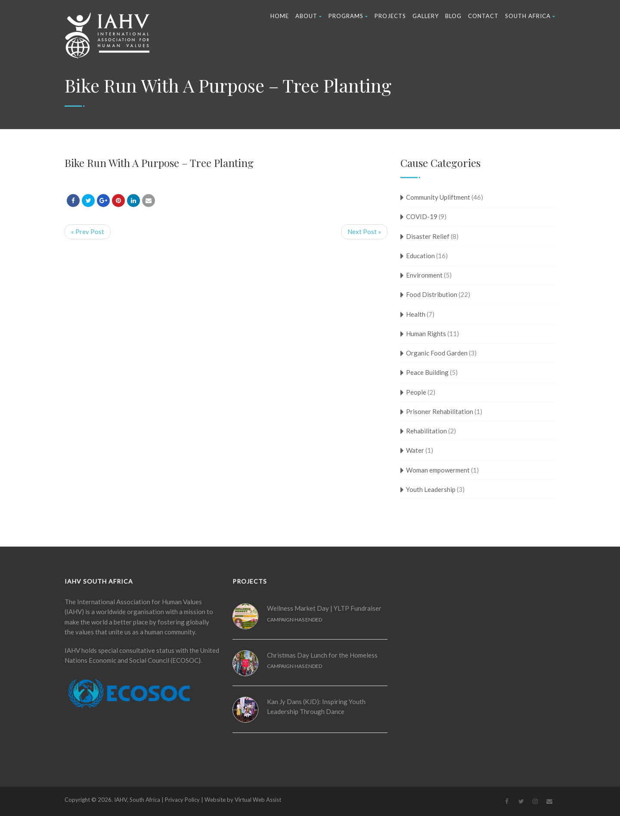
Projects (390, 15)
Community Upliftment (438, 197)
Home (279, 15)
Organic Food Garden (437, 353)
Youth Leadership (431, 489)
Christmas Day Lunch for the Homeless (322, 655)
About (308, 15)
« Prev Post (87, 231)
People (416, 392)
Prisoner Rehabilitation (439, 411)
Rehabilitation (426, 431)
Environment (424, 275)
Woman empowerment (438, 470)
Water (415, 450)
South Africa (530, 15)
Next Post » (364, 231)
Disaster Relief (428, 236)
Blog (453, 15)
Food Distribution (431, 294)
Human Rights (426, 333)
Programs (348, 15)
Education (420, 256)
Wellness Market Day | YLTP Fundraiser (324, 608)
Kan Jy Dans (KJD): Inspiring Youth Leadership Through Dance (316, 706)
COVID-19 (421, 216)
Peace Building (427, 372)
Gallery (425, 15)
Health (415, 314)
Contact (483, 15)
